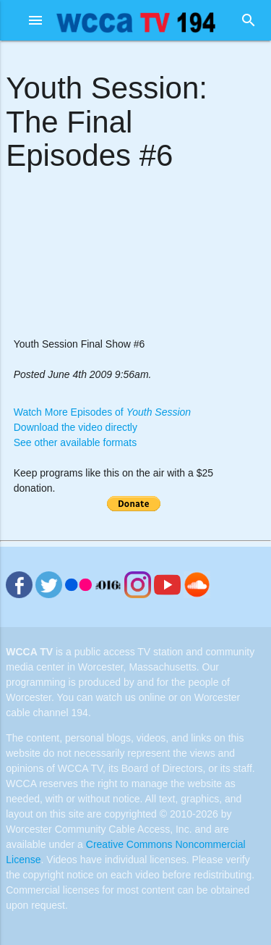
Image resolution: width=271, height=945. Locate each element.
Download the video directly (75, 427)
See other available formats (75, 442)
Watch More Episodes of (102, 412)
